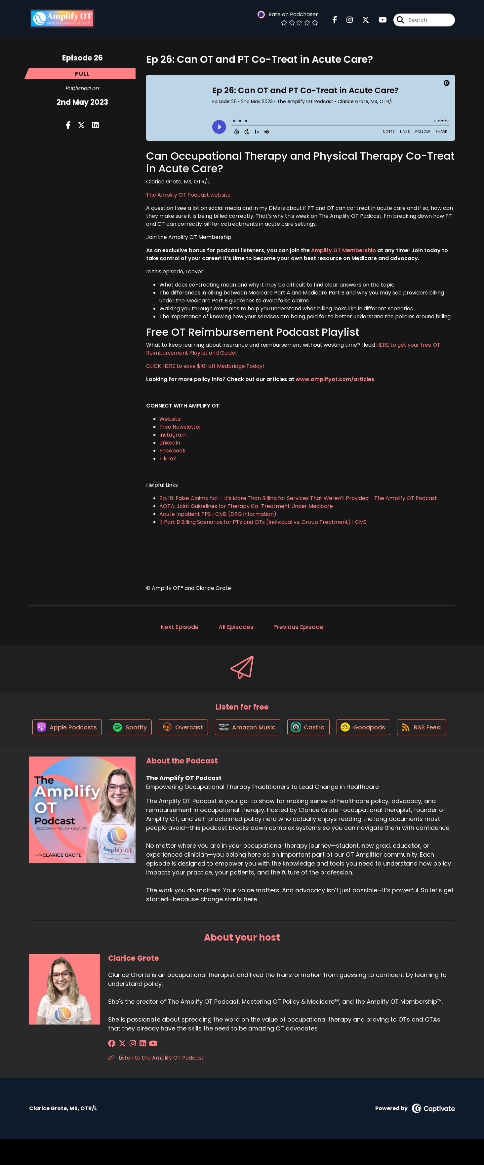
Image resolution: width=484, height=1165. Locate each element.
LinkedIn (169, 443)
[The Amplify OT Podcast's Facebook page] (335, 21)
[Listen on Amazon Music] (276, 729)
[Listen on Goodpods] (395, 729)
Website (170, 419)
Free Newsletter (180, 427)
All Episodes (236, 627)
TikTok (167, 458)
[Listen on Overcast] (210, 729)
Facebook (172, 450)
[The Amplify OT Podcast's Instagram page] (346, 21)
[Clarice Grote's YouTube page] (145, 1070)
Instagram (172, 435)
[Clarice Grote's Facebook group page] (111, 1070)
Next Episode (180, 627)
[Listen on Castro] (338, 729)
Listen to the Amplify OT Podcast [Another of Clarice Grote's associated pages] (156, 1084)
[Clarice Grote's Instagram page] (128, 1070)
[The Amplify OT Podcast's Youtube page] (379, 21)
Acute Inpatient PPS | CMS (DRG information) (217, 514)
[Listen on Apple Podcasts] (91, 729)
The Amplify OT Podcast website (188, 195)
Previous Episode (298, 627)
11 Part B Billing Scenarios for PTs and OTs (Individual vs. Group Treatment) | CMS (263, 522)
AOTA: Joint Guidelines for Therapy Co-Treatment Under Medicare (246, 506)
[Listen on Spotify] (155, 729)
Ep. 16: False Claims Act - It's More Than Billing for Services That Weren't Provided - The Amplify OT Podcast (298, 498)
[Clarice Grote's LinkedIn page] (136, 1070)
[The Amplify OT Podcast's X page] (361, 21)
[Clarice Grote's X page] (120, 1070)
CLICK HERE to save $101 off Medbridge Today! (205, 366)
